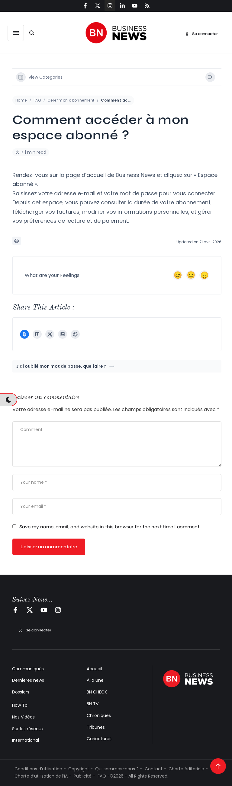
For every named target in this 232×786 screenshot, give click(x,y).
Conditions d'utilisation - (40, 769)
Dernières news (28, 680)
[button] (16, 33)
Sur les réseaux (28, 729)
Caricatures (99, 739)
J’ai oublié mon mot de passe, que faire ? (65, 366)
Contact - (155, 769)
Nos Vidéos (23, 717)
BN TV (92, 704)
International (25, 740)
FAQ (37, 100)
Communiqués (28, 669)
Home (21, 100)
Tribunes (96, 727)
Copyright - (80, 769)
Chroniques (99, 715)
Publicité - (84, 776)
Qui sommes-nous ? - (118, 769)
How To (19, 705)
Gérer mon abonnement (70, 100)
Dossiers (20, 692)
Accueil (94, 669)
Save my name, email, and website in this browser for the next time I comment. (109, 527)
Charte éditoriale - (188, 769)
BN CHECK (97, 692)
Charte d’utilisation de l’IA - (42, 776)
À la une (95, 680)
